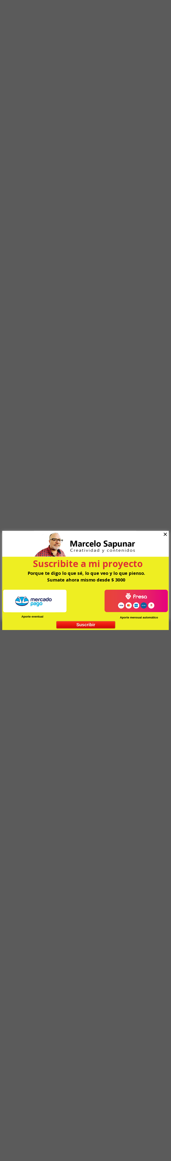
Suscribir (85, 624)
